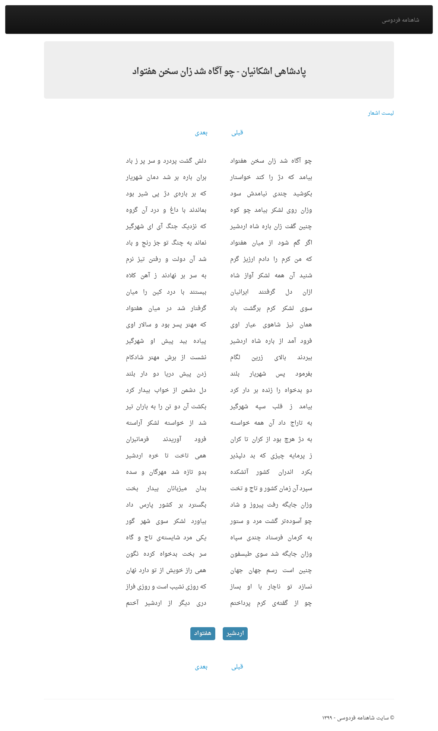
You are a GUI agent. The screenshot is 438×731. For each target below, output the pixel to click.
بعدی (201, 132)
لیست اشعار (381, 113)
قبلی (237, 132)
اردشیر (235, 633)
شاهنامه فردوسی (400, 20)
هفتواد (203, 633)
